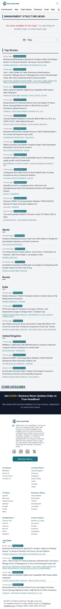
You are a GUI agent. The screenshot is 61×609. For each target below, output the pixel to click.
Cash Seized (26, 9)
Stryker (22, 301)
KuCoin (30, 178)
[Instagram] (21, 451)
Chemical (38, 9)
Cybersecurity (7, 501)
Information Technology (13, 137)
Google (5, 506)
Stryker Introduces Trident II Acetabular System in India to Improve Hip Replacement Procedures (29, 297)
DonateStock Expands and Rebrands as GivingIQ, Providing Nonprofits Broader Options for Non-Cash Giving (30, 266)
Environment (6, 9)
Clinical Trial (7, 521)
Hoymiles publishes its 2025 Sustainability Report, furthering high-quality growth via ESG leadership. (29, 159)
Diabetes (5, 534)
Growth (34, 526)
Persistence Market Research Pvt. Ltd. (27, 111)
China (33, 481)
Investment (35, 531)
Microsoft (5, 498)
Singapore (35, 476)
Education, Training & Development (17, 80)
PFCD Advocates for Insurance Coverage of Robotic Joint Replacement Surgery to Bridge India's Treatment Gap (25, 310)
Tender (34, 501)
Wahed (26, 150)
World (5, 229)
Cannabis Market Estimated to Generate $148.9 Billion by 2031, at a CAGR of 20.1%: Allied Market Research (29, 120)
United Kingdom (11, 335)
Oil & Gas (7, 207)
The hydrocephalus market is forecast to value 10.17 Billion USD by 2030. (29, 215)
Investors (34, 529)
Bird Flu (5, 529)
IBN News (5, 471)
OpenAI (5, 496)
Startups (5, 504)
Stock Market (36, 496)
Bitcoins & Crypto (37, 521)
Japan (33, 487)
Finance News (37, 518)
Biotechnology (9, 220)
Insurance (35, 523)
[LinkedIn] (27, 451)
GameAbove (14, 194)
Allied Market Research (37, 124)
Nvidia (4, 509)
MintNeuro (20, 350)
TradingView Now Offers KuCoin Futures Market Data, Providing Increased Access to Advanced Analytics (28, 173)
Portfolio (34, 534)
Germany (34, 473)
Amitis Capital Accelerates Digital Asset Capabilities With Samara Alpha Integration (28, 91)
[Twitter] (34, 451)
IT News (6, 493)
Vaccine (5, 526)
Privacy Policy (7, 476)
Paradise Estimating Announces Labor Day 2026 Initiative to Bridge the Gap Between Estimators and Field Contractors (30, 240)
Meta (4, 512)
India (5, 287)
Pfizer (4, 531)
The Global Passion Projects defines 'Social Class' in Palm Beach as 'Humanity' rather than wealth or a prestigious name (29, 253)
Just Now (6, 540)
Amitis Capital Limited (38, 95)
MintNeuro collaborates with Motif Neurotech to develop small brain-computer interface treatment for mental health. (29, 346)
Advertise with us (25, 459)
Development (36, 504)
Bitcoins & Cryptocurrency (14, 178)
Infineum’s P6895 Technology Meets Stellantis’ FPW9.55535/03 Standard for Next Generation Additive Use (28, 202)
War (16, 9)
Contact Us (6, 478)
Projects (34, 509)
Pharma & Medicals (11, 65)
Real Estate (35, 498)
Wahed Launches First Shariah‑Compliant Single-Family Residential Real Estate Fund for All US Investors (29, 146)
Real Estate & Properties (13, 150)
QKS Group (29, 137)
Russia (6, 277)
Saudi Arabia (36, 478)
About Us (5, 473)
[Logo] (30, 421)
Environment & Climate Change (16, 163)
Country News (37, 468)
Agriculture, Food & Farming (15, 124)
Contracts (35, 506)
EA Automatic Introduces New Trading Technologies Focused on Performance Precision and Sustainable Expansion (27, 372)
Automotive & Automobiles (13, 363)
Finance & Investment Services (15, 95)
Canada (34, 484)
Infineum (15, 207)
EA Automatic (33, 376)
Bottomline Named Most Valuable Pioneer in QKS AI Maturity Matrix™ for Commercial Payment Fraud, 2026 (30, 133)
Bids (53, 9)
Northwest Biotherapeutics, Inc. (33, 65)
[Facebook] (14, 451)
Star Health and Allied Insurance (42, 329)
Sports (6, 194)
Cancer (5, 523)
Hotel (46, 9)
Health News (8, 518)
